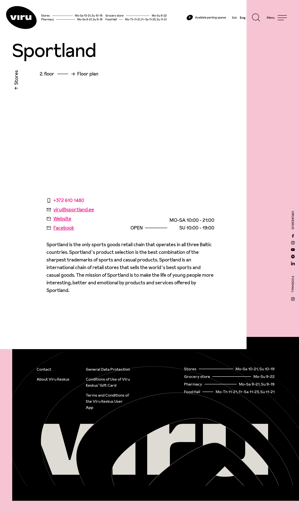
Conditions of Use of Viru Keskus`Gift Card (108, 382)
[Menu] (277, 17)
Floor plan (87, 74)
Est (234, 17)
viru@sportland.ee (70, 209)
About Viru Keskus (53, 379)
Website (59, 219)
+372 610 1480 (65, 200)
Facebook (60, 228)
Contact (44, 369)
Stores (16, 78)
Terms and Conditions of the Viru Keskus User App (107, 401)
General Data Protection (108, 369)
